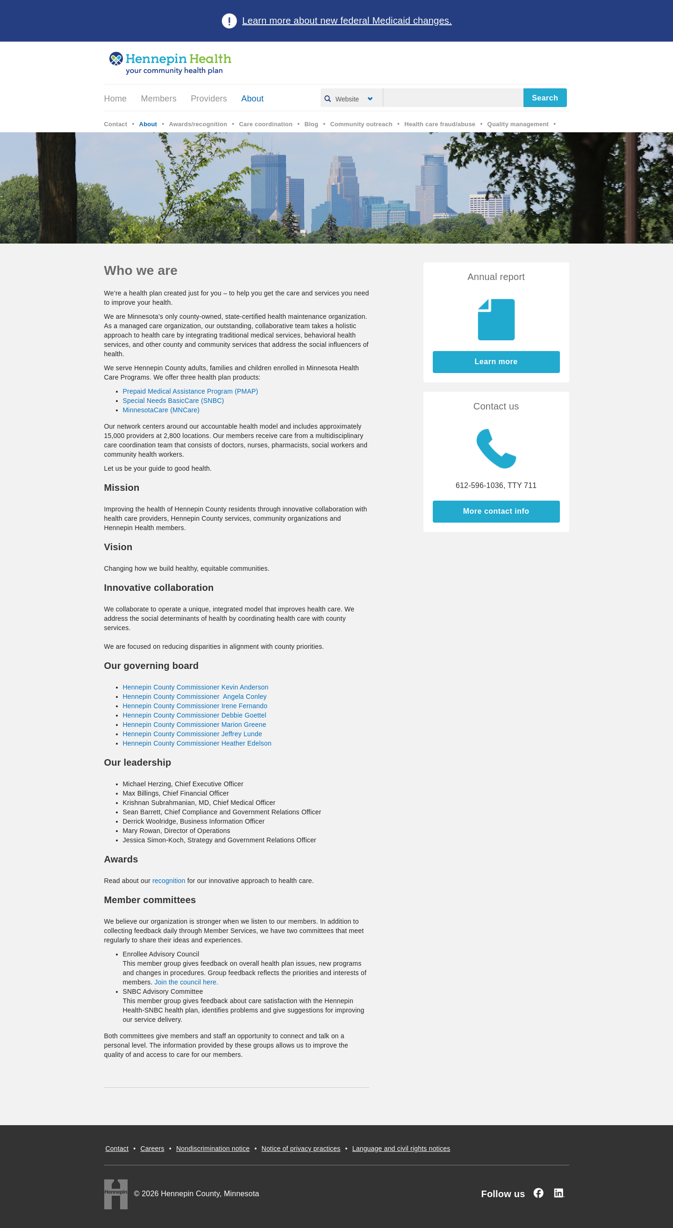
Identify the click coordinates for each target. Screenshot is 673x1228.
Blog (311, 124)
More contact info (496, 511)
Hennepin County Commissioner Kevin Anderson (196, 687)
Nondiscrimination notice (213, 1148)
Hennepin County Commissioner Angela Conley (195, 696)
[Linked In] (559, 1193)
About (252, 98)
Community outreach (361, 124)
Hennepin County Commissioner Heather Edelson (197, 743)
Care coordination (266, 124)
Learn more (496, 362)
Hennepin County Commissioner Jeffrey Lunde (192, 734)
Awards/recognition (198, 124)
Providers (209, 98)
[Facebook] (538, 1193)
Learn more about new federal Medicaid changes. (346, 20)
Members (159, 98)
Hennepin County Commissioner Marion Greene (194, 724)
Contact (116, 124)
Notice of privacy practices (301, 1148)
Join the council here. (186, 982)
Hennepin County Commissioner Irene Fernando (195, 706)
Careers (152, 1148)
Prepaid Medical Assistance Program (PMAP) (190, 391)
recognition (169, 880)
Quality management (518, 124)
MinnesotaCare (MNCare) (161, 410)
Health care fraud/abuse (439, 124)
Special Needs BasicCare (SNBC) (173, 400)
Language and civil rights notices (401, 1148)
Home (115, 98)
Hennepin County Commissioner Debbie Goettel (194, 715)
